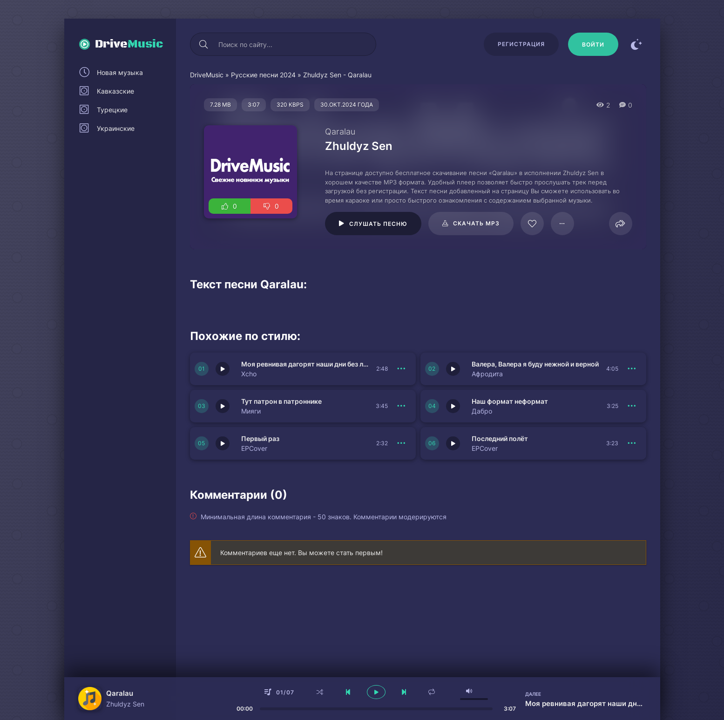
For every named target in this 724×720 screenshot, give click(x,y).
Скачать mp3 (476, 223)
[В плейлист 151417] (632, 406)
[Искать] (204, 44)
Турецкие (112, 110)
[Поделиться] (620, 223)
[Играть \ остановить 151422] (222, 368)
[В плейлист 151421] (632, 369)
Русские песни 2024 (263, 75)
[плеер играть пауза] (376, 692)
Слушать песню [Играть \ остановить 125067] (378, 223)
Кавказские (115, 91)
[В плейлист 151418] (632, 443)
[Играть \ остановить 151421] (453, 368)
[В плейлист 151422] (401, 369)
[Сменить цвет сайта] (637, 44)
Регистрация (521, 44)
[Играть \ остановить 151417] (453, 406)
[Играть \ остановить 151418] (453, 443)
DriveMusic (206, 75)
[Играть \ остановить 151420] (222, 406)
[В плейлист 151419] (401, 443)
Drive (129, 44)
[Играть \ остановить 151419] (222, 443)
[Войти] (593, 44)
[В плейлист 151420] (401, 406)
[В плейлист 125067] (562, 223)
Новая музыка (120, 72)
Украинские (116, 128)
